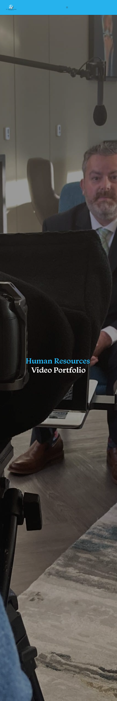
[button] (67, 7)
